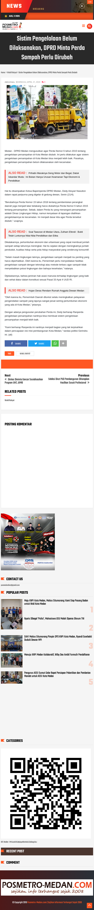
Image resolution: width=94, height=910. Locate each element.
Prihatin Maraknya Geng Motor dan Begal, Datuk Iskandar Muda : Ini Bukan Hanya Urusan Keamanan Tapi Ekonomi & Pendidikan (44, 177)
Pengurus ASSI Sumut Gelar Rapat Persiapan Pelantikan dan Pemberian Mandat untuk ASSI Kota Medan (57, 675)
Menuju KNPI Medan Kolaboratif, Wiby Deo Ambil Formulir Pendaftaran (57, 654)
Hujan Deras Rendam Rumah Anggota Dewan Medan (56, 290)
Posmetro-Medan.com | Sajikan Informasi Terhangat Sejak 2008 (54, 902)
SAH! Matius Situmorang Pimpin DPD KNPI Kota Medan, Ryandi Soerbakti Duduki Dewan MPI (58, 638)
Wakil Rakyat (25, 354)
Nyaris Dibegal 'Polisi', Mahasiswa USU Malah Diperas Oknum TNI (54, 618)
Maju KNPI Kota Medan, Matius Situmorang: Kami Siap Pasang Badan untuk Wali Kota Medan (56, 602)
